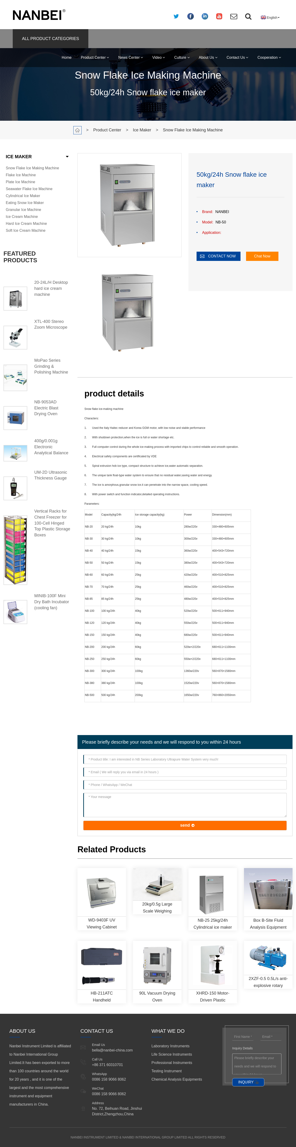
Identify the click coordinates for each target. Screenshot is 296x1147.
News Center (130, 57)
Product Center (95, 57)
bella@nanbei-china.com (112, 1050)
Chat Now (262, 256)
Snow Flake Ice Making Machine (193, 130)
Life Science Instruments (171, 1054)
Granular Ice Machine (23, 210)
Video (158, 57)
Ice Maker (142, 130)
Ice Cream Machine (22, 217)
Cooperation (269, 57)
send (185, 825)
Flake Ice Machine (21, 175)
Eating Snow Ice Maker (25, 203)
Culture (181, 57)
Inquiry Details (242, 1048)
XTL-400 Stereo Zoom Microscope (50, 324)
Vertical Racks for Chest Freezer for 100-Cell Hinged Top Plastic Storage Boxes (52, 523)
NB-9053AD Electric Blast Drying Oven (46, 408)
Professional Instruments (171, 1063)
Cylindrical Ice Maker (23, 196)
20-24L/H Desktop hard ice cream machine (51, 288)
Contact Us (237, 57)
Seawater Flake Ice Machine (29, 189)
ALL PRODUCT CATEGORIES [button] (50, 38)
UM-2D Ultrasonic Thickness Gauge (50, 475)
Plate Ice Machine (20, 182)
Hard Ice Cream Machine (26, 224)
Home (67, 57)
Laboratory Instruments (170, 1046)
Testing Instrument (166, 1071)
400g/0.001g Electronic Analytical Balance (51, 447)
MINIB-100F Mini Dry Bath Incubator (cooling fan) (51, 602)
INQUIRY (245, 1082)
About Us (208, 57)
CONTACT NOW (222, 256)
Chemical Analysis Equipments (176, 1079)
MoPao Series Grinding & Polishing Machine (51, 366)
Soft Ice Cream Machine (26, 230)
